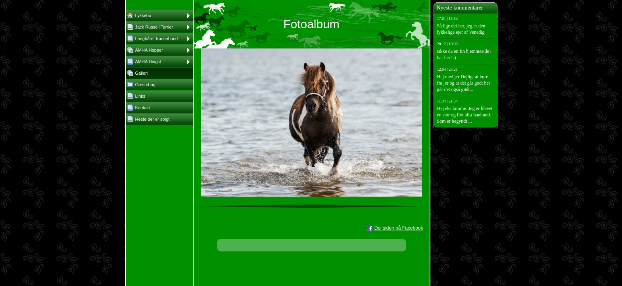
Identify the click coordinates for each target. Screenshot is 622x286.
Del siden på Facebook (398, 228)
